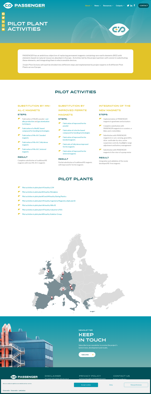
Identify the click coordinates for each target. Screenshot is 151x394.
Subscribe (85, 354)
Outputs (119, 6)
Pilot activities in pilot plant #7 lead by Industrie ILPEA (42, 210)
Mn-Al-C (36, 135)
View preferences (136, 385)
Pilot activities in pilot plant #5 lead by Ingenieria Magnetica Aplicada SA (49, 201)
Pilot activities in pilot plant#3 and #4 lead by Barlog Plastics (44, 196)
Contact (144, 6)
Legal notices (22, 390)
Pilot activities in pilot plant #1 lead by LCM (38, 187)
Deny (111, 385)
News (96, 6)
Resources (107, 6)
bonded (43, 135)
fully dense (44, 142)
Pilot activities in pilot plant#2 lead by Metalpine (40, 192)
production (30, 121)
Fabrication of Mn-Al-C (31, 142)
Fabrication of (27, 135)
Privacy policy (6, 390)
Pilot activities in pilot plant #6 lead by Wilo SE (39, 205)
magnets (25, 138)
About (87, 6)
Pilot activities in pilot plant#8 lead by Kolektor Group (42, 214)
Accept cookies (86, 385)
